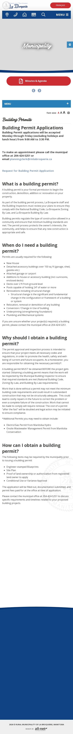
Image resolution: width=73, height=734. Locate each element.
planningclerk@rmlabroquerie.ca (30, 159)
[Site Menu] (36, 104)
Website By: (36, 729)
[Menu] (62, 14)
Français (60, 5)
